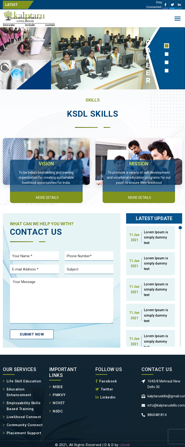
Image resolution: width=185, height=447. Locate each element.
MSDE (56, 387)
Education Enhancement (17, 392)
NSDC (56, 411)
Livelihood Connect (22, 417)
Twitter (104, 389)
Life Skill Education (22, 381)
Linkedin (105, 397)
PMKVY (57, 395)
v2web (124, 445)
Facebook (106, 381)
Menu (177, 19)
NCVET (57, 403)
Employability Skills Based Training (22, 406)
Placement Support (22, 433)
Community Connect (23, 425)
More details (47, 197)
